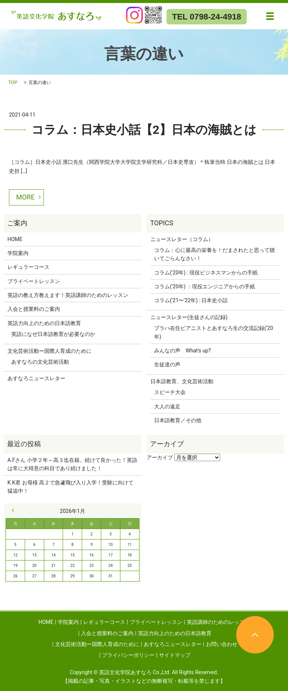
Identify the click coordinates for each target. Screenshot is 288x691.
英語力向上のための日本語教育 (44, 323)
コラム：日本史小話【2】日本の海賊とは (144, 130)
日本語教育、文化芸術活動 (181, 381)
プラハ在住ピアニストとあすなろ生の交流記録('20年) (213, 332)
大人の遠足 (167, 406)
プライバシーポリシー (128, 655)
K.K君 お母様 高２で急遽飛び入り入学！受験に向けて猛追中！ (71, 487)
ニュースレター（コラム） (181, 239)
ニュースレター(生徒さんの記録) (189, 317)
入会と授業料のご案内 (34, 309)
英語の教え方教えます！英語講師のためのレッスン (68, 295)
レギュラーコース (29, 267)
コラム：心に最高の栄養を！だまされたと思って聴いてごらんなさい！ (214, 254)
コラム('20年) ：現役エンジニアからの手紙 (204, 286)
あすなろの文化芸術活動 (40, 362)
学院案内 (18, 253)
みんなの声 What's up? (182, 351)
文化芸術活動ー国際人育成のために (50, 351)
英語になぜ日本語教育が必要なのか (53, 334)
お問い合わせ (221, 644)
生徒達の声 (167, 364)
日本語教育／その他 (177, 420)
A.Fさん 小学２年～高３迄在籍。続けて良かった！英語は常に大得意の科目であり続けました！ (72, 464)
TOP (12, 82)
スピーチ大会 (170, 392)
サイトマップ (174, 655)
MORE (25, 197)
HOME (15, 239)
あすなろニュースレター (36, 378)
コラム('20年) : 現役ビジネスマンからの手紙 (206, 273)
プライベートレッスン (34, 281)
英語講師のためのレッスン (218, 622)
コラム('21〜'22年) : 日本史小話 (191, 300)
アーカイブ (160, 457)
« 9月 (14, 510)
